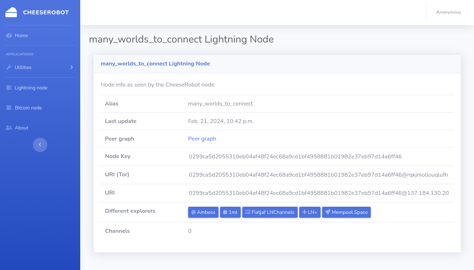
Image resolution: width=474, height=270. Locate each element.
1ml (230, 212)
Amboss (203, 212)
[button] (450, 12)
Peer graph (202, 139)
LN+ (309, 212)
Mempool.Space (346, 212)
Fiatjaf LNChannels (270, 212)
